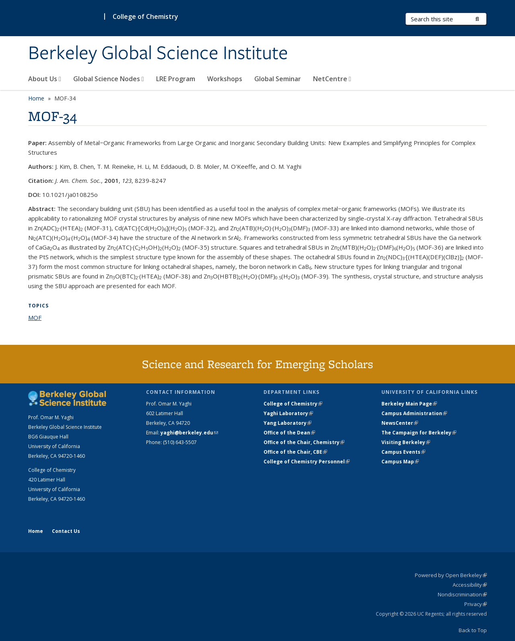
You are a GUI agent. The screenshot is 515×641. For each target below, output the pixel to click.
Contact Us (66, 531)
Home (36, 98)
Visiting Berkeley (405, 442)
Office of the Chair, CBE (295, 451)
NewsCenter (399, 423)
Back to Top (473, 630)
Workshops (224, 78)
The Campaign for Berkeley (418, 432)
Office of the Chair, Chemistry (304, 442)
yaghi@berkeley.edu (189, 432)
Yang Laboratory (287, 423)
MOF (34, 317)
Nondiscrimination (462, 594)
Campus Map (400, 461)
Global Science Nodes (108, 78)
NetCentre (332, 78)
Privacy (475, 604)
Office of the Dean (289, 432)
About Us (44, 78)
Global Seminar (277, 78)
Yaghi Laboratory (288, 413)
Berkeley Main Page (409, 403)
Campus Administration (414, 413)
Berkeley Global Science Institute (158, 53)
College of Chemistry (145, 16)
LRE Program (175, 78)
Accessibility (470, 584)
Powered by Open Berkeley (451, 575)
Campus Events (403, 451)
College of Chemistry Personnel (307, 461)
